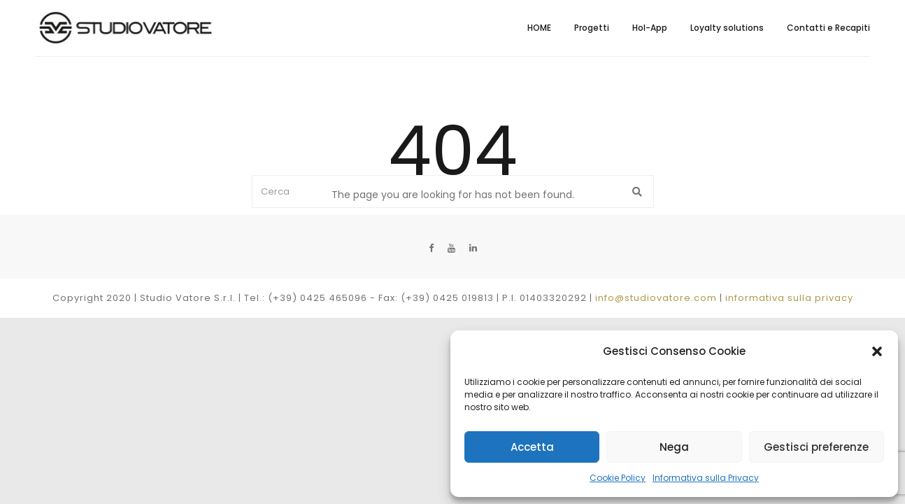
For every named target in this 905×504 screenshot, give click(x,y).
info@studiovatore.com (656, 297)
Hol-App (649, 28)
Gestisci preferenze (816, 447)
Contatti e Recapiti (828, 28)
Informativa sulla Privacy (706, 478)
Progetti (591, 28)
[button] (877, 351)
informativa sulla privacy (789, 297)
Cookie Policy (618, 478)
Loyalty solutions (727, 28)
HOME (539, 28)
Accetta (532, 447)
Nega (674, 447)
